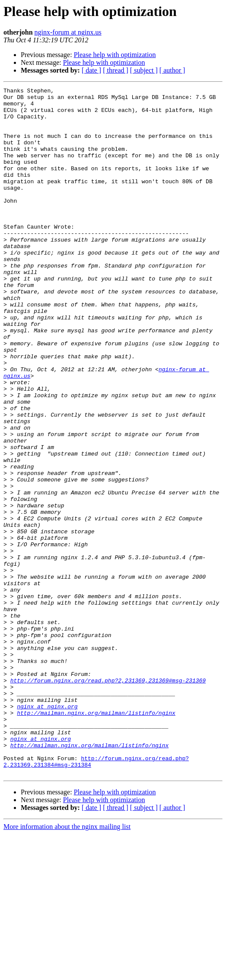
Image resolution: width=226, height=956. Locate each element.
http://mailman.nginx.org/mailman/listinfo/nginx (96, 823)
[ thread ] (115, 70)
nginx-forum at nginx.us (68, 32)
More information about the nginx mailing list (67, 948)
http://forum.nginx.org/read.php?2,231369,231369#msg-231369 (108, 784)
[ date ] (91, 70)
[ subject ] (144, 70)
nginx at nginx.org (47, 815)
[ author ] (172, 70)
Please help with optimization (115, 54)
